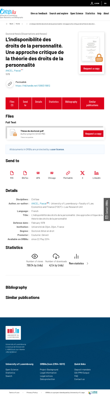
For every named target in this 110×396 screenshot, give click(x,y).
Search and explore (58, 13)
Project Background (50, 369)
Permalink (68, 178)
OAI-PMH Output (83, 372)
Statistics (90, 13)
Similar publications (92, 103)
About (106, 13)
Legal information (49, 372)
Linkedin (97, 178)
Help (99, 13)
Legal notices (47, 376)
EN (105, 3)
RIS (11, 178)
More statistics (76, 263)
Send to (25, 103)
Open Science (76, 13)
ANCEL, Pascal (40, 203)
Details (38, 101)
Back (11, 24)
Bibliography (71, 101)
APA (38, 178)
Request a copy (91, 68)
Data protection (48, 379)
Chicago (52, 178)
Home (18, 24)
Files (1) (12, 103)
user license (57, 149)
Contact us (80, 379)
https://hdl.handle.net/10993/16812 (33, 85)
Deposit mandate (83, 369)
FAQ (77, 376)
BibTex (25, 178)
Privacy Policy (32, 392)
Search (10, 376)
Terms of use (14, 392)
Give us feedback (39, 13)
